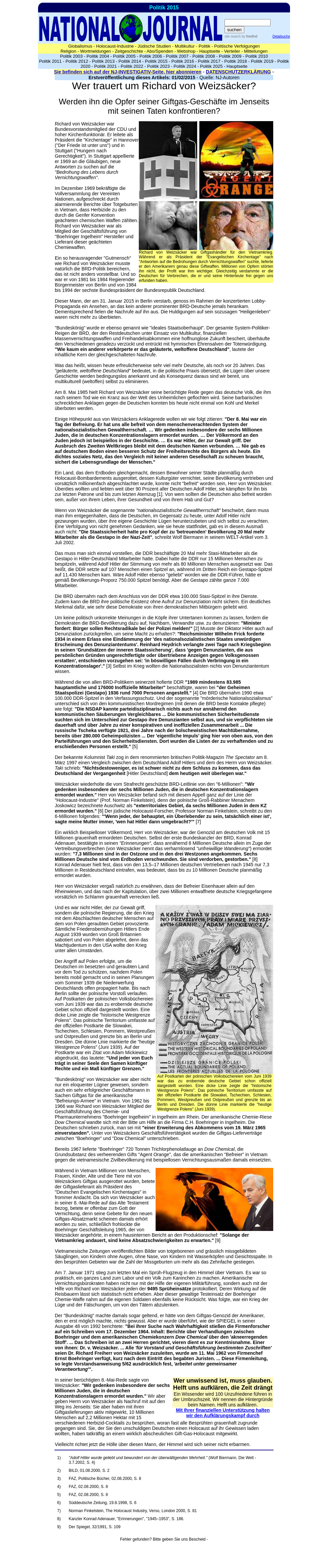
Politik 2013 (103, 61)
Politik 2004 (97, 56)
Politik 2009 (230, 56)
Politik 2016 (182, 61)
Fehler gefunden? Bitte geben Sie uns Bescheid (162, 1539)
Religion (68, 51)
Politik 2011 (50, 61)
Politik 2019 (262, 61)
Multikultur (185, 46)
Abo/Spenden (160, 51)
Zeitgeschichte (129, 51)
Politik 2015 (156, 61)
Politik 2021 (105, 66)
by (249, 36)
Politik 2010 (256, 56)
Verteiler (232, 51)
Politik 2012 (77, 61)
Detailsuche (281, 36)
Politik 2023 (158, 66)
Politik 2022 (132, 66)
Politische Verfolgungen (237, 46)
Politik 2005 (124, 56)
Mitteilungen (256, 51)
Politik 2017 (209, 61)
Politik (204, 46)
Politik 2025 (211, 66)
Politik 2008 (204, 56)
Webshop (186, 51)
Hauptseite (209, 51)
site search (232, 36)
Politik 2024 (185, 66)
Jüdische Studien (154, 46)
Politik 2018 (235, 61)
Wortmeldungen (95, 51)
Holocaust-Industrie (115, 46)
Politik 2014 (129, 61)
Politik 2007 (177, 56)
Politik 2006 (150, 56)
